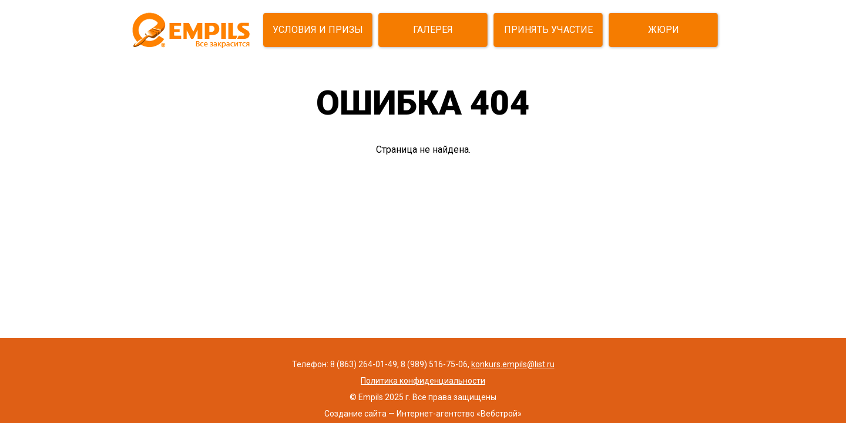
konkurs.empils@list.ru (513, 364)
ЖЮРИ (663, 29)
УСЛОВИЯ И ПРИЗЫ (318, 29)
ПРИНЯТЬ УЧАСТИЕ (548, 29)
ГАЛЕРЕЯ (433, 29)
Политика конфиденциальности (423, 380)
